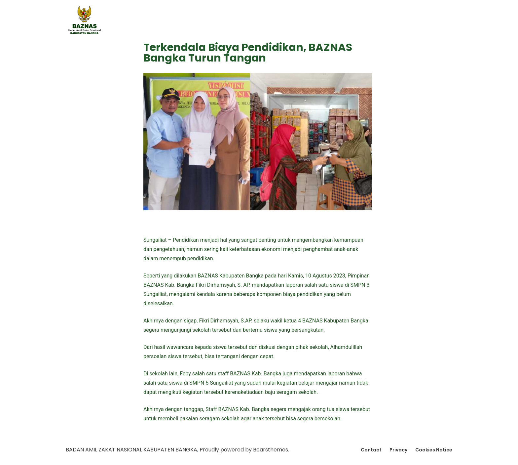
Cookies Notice (433, 449)
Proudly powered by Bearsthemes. (244, 449)
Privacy (398, 449)
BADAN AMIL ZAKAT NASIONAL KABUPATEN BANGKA (131, 449)
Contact (371, 449)
